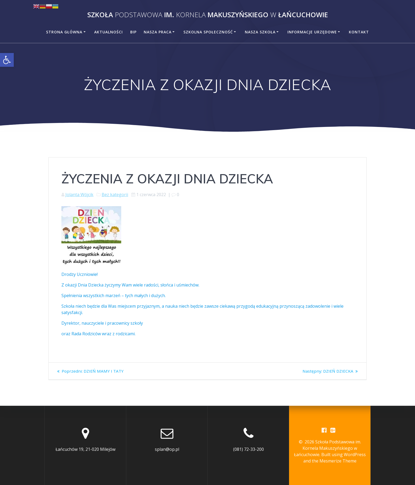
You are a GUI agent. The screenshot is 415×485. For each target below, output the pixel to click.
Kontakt (359, 31)
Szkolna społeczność (208, 31)
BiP (133, 31)
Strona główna (64, 31)
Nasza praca (158, 31)
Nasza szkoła (260, 31)
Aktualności (108, 31)
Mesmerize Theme (338, 461)
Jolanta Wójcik (79, 194)
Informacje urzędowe (312, 31)
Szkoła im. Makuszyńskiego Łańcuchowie (207, 14)
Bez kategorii (115, 194)
